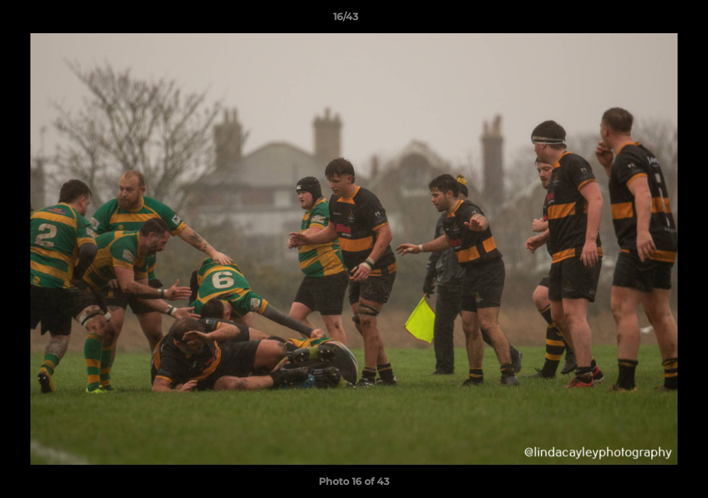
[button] (650, 20)
